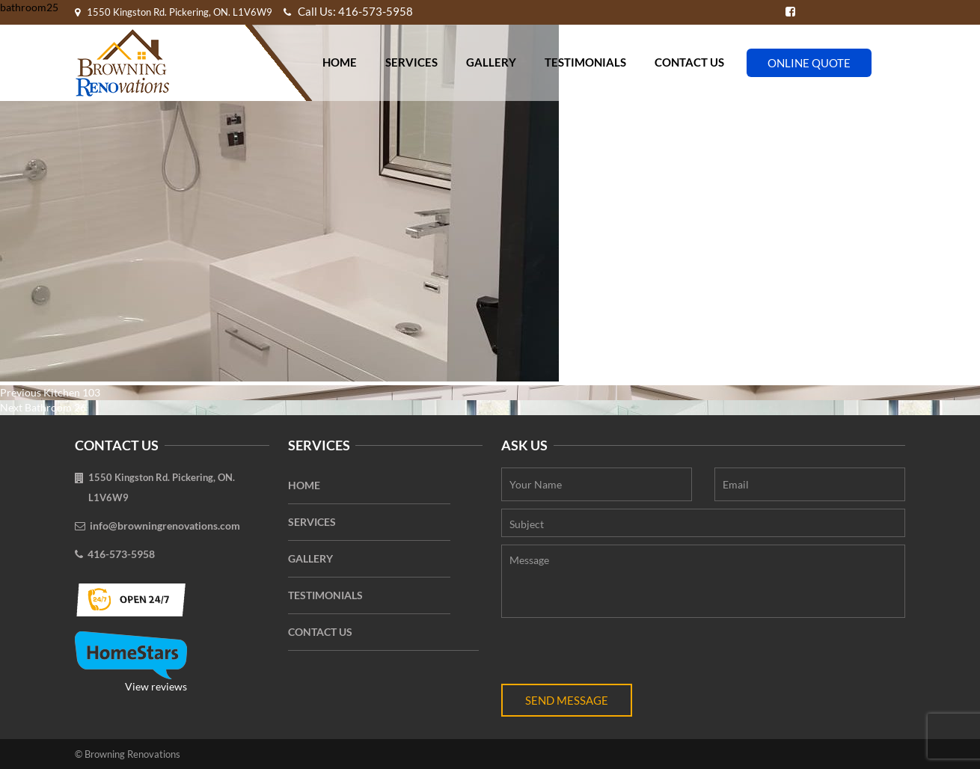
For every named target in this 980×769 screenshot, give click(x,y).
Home (339, 62)
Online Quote (809, 63)
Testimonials (585, 62)
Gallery (491, 62)
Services (411, 62)
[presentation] (615, 654)
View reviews (131, 662)
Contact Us (689, 62)
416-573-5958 (121, 554)
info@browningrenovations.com (165, 525)
